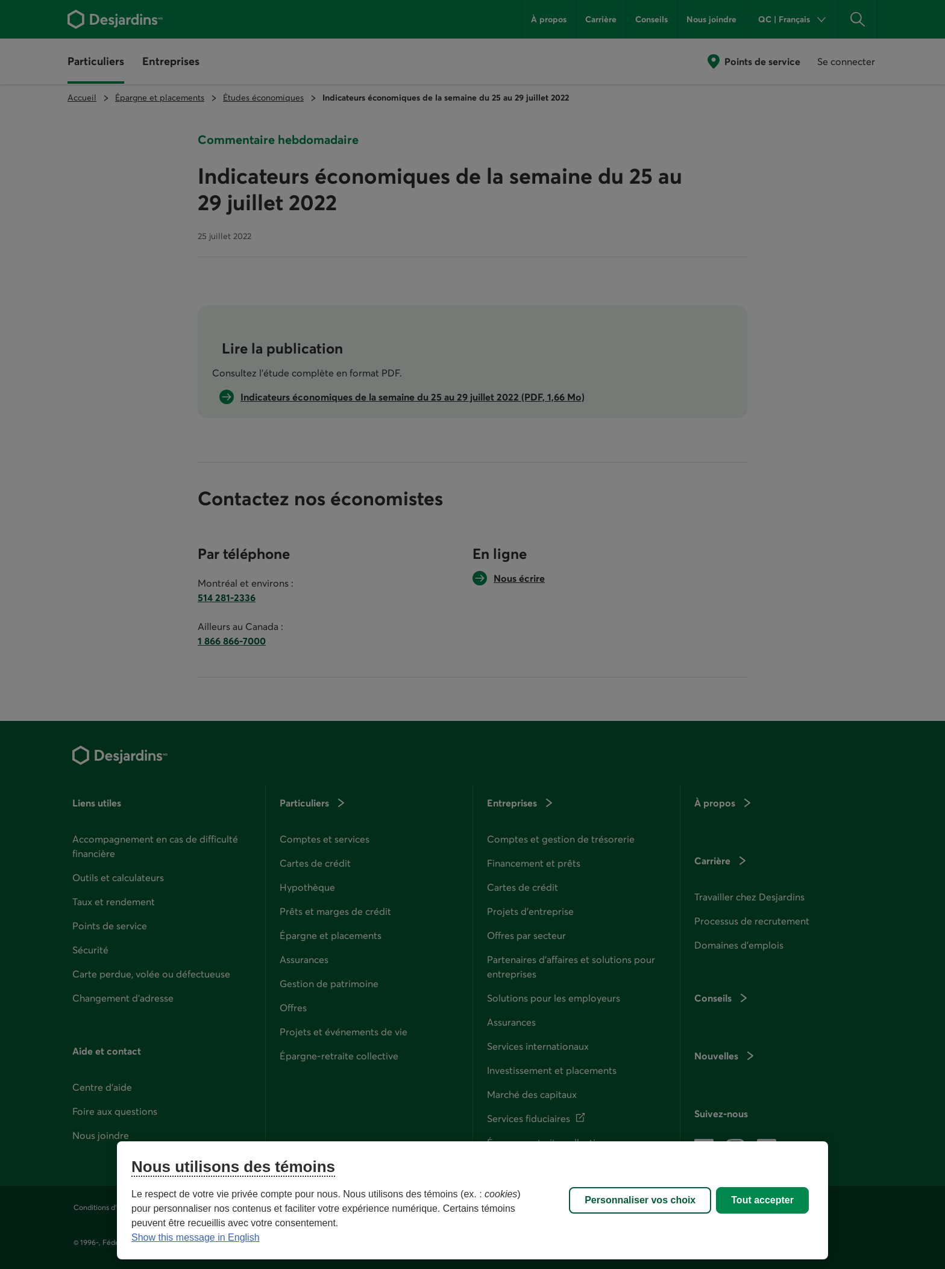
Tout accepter (762, 1200)
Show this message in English (195, 1237)
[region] (472, 1200)
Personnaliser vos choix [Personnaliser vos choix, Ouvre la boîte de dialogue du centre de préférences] (640, 1200)
